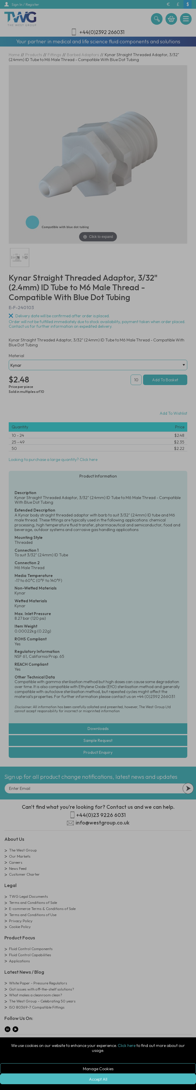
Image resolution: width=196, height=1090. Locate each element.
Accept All (98, 1079)
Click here (127, 1045)
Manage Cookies (98, 1068)
